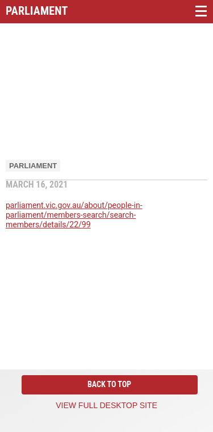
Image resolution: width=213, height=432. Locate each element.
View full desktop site (106, 405)
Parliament (33, 165)
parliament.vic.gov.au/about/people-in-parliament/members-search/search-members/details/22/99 (74, 215)
